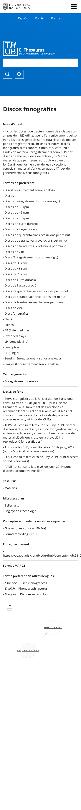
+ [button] (10, 605)
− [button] (10, 613)
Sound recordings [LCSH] (22, 534)
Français (57, 18)
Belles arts (12, 505)
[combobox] (40, 62)
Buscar (7, 74)
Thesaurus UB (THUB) (29, 48)
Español (23, 18)
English (40, 18)
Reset (19, 74)
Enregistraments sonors (22, 381)
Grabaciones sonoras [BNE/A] (25, 528)
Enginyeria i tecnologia (20, 511)
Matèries (11, 488)
